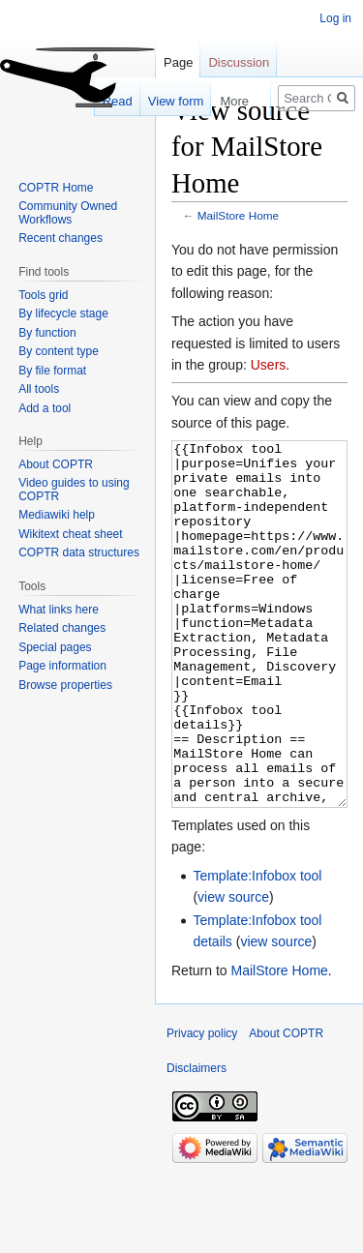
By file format (52, 370)
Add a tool (44, 408)
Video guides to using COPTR (74, 489)
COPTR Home (55, 187)
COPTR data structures (78, 552)
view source (233, 969)
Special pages (54, 647)
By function (47, 333)
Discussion (238, 62)
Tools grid (43, 295)
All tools (38, 389)
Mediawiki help (56, 515)
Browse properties (65, 685)
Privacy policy (201, 1106)
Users (269, 365)
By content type (58, 351)
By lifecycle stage (63, 313)
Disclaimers (196, 1141)
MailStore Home (238, 215)
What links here (58, 609)
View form (155, 101)
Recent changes (60, 238)
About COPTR (55, 464)
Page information (62, 665)
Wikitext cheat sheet (70, 534)
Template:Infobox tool (257, 948)
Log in (335, 18)
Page (178, 62)
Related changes (62, 628)
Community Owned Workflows (67, 212)
